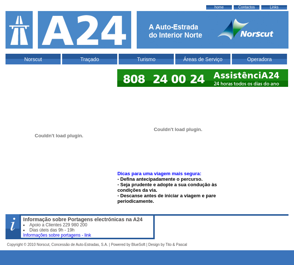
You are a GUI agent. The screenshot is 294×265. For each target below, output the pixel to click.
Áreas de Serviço (203, 59)
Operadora (259, 59)
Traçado (89, 59)
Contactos (246, 7)
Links (274, 7)
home (218, 7)
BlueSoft (138, 245)
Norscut (33, 59)
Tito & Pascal (176, 245)
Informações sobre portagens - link (57, 235)
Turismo (146, 59)
